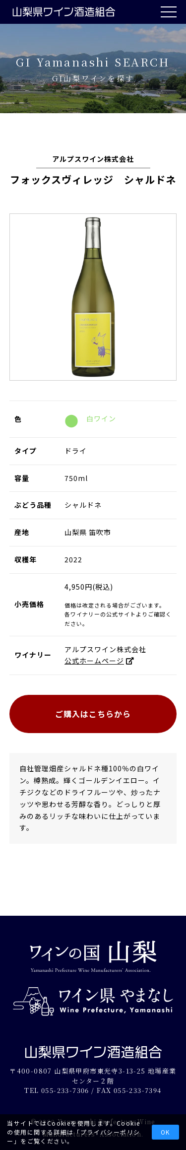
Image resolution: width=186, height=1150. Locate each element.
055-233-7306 (65, 1090)
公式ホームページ (94, 661)
